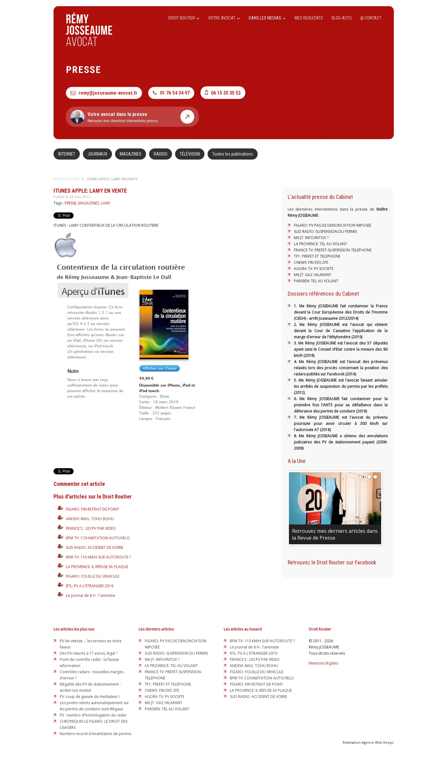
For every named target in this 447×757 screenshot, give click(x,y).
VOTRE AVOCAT (224, 17)
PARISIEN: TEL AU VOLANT (316, 281)
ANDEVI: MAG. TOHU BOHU (90, 518)
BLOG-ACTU (342, 17)
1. (296, 306)
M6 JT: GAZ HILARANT (312, 274)
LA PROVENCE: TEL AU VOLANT (320, 243)
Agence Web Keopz (378, 742)
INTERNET (66, 154)
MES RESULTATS (308, 17)
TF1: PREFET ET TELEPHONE (317, 256)
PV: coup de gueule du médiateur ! (90, 696)
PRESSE (70, 203)
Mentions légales (323, 663)
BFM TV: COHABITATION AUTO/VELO (98, 538)
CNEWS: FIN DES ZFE (311, 262)
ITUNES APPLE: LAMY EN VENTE (112, 179)
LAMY (105, 203)
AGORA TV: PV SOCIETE (313, 268)
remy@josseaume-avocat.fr (104, 93)
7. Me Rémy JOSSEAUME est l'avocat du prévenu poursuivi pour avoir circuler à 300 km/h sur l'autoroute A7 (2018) (341, 423)
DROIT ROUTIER (184, 17)
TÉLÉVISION (190, 154)
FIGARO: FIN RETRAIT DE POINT (92, 509)
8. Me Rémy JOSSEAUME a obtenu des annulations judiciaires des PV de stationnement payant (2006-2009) (341, 442)
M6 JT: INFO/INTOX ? (311, 237)
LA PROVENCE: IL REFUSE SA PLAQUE (97, 566)
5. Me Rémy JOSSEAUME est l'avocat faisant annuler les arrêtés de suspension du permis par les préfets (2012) (341, 386)
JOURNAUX (97, 154)
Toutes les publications (232, 154)
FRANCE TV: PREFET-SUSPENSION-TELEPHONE (333, 250)
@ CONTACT (370, 17)
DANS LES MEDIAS (267, 17)
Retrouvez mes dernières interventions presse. (132, 117)
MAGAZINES (130, 154)
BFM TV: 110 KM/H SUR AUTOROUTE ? (98, 557)
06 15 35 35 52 (223, 92)
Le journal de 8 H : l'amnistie (90, 595)
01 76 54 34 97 (171, 93)
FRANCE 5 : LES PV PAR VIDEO (91, 528)
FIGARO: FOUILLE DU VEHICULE (92, 576)
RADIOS (160, 154)
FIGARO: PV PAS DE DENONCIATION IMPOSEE (332, 225)
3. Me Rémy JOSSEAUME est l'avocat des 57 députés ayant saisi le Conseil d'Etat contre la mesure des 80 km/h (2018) (341, 349)
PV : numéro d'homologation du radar (93, 715)
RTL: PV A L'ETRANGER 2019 (89, 585)
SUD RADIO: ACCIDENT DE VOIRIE (94, 547)
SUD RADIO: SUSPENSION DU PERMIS (325, 231)
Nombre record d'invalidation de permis (95, 733)
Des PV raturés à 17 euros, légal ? (89, 653)
